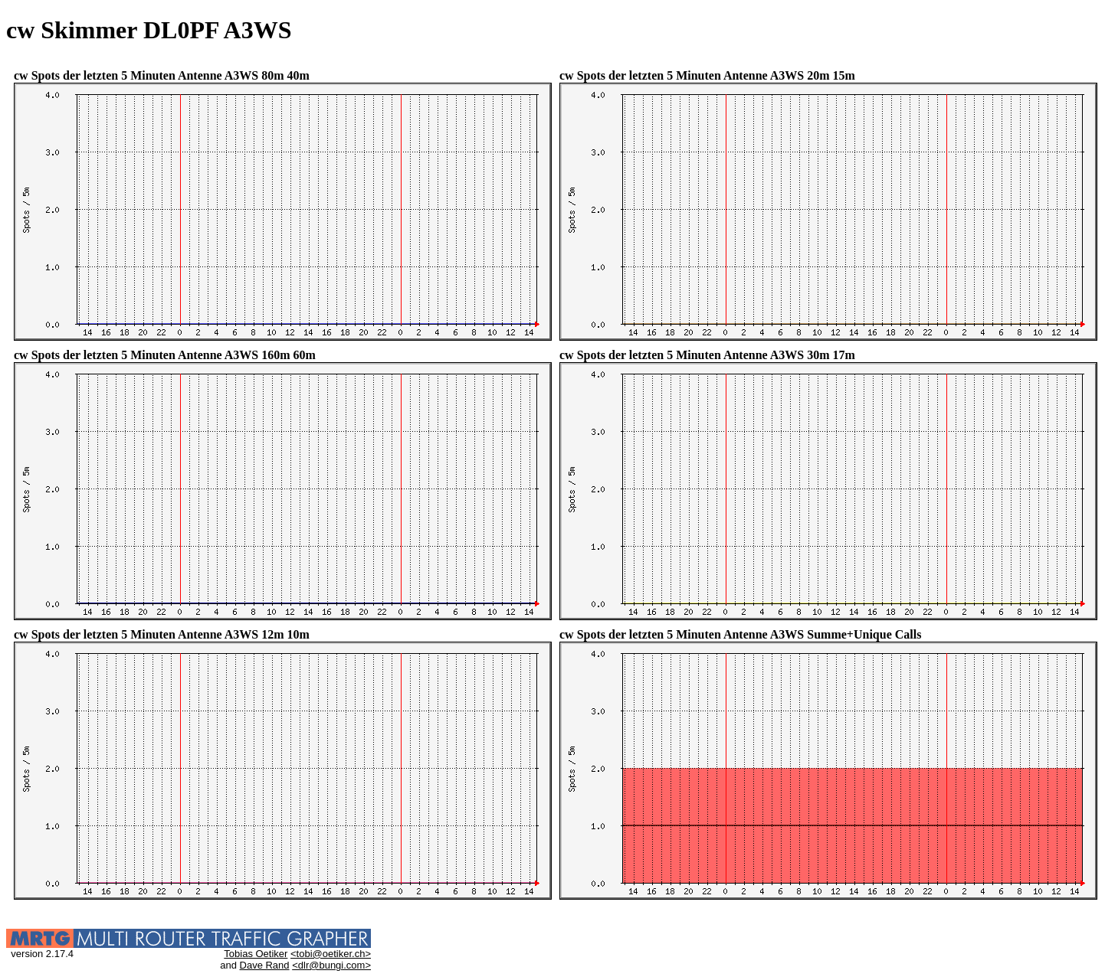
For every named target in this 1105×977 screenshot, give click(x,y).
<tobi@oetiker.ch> (330, 953)
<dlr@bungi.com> (331, 965)
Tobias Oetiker (255, 953)
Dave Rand (265, 965)
